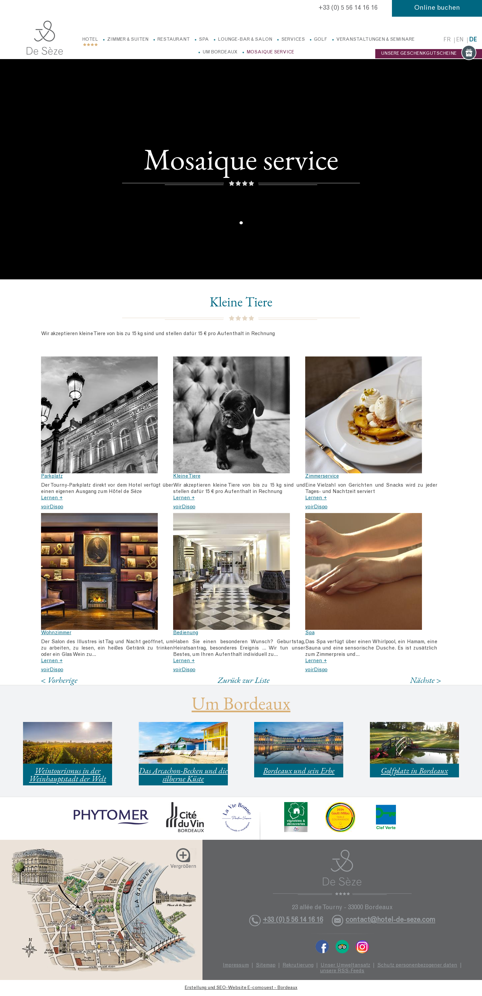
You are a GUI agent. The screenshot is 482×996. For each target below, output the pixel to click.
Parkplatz (52, 476)
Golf (320, 39)
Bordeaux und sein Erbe (299, 770)
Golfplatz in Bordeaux (414, 770)
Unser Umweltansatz (345, 965)
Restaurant (173, 39)
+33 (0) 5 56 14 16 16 (348, 8)
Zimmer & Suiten (127, 39)
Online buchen (437, 8)
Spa (204, 39)
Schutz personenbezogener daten (417, 965)
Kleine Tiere (186, 476)
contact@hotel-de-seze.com (390, 920)
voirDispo (52, 507)
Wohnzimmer (56, 633)
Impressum (236, 965)
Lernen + (52, 498)
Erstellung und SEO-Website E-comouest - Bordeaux (241, 988)
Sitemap (266, 965)
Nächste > (425, 680)
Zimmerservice (322, 476)
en (460, 40)
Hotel (90, 39)
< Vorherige (59, 680)
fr (447, 40)
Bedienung (185, 633)
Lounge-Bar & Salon (245, 39)
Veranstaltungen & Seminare (375, 39)
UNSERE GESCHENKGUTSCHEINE (428, 53)
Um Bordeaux (219, 52)
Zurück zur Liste (244, 680)
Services (293, 39)
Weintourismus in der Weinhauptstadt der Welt (67, 774)
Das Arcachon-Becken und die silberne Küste (183, 774)
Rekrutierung (298, 965)
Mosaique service (270, 52)
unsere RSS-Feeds (342, 971)
